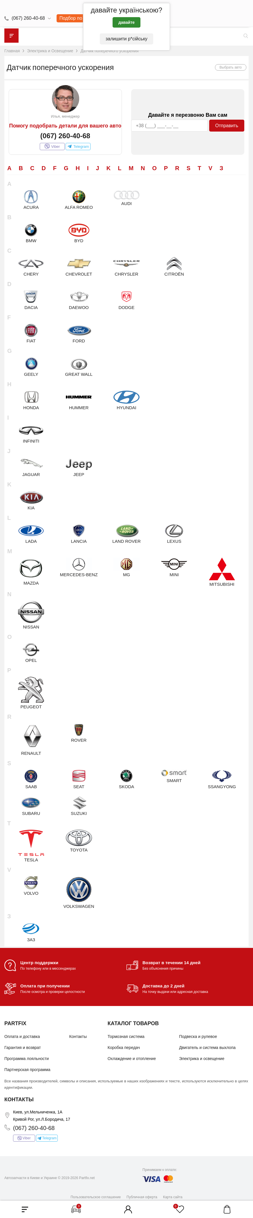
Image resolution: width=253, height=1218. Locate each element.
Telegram (78, 146)
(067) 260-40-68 (28, 18)
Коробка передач (124, 1047)
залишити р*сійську (126, 38)
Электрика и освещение (201, 1058)
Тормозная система (126, 1036)
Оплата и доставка (22, 1036)
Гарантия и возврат (22, 1047)
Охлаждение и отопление (132, 1058)
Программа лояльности (26, 1058)
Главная (12, 50)
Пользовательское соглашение (96, 1197)
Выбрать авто (231, 67)
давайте (126, 22)
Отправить (226, 125)
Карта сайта (172, 1197)
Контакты (78, 1036)
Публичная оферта (141, 1197)
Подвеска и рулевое (198, 1036)
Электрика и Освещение (50, 50)
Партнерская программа (27, 1069)
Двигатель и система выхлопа (207, 1047)
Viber (52, 146)
